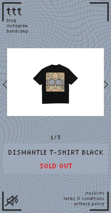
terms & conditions (84, 198)
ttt (14, 11)
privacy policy (89, 203)
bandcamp (17, 31)
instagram (17, 25)
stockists (94, 193)
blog (11, 20)
